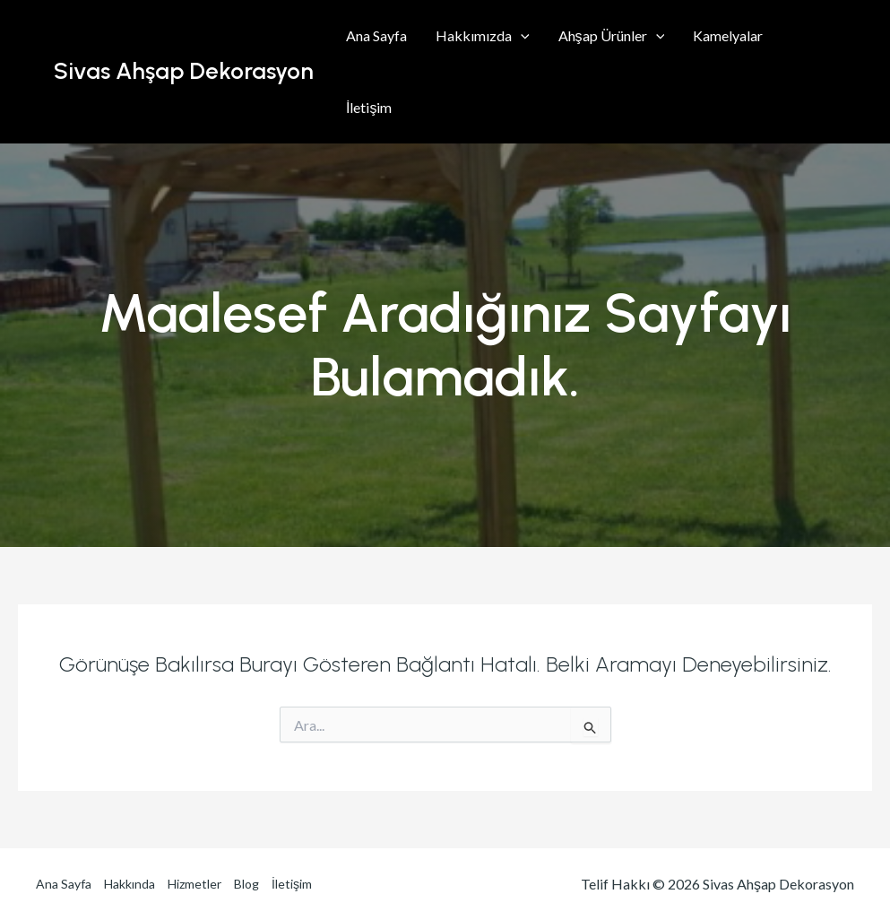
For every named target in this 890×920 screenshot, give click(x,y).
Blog (246, 883)
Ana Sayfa (376, 35)
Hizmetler (194, 883)
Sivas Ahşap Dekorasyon (184, 70)
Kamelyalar (728, 35)
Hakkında (129, 883)
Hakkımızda (483, 36)
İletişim (369, 107)
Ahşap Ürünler (611, 36)
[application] (521, 36)
